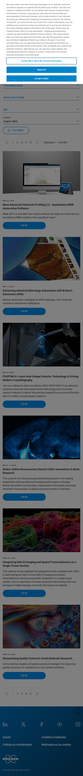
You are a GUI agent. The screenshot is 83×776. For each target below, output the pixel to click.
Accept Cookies (42, 78)
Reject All (41, 70)
